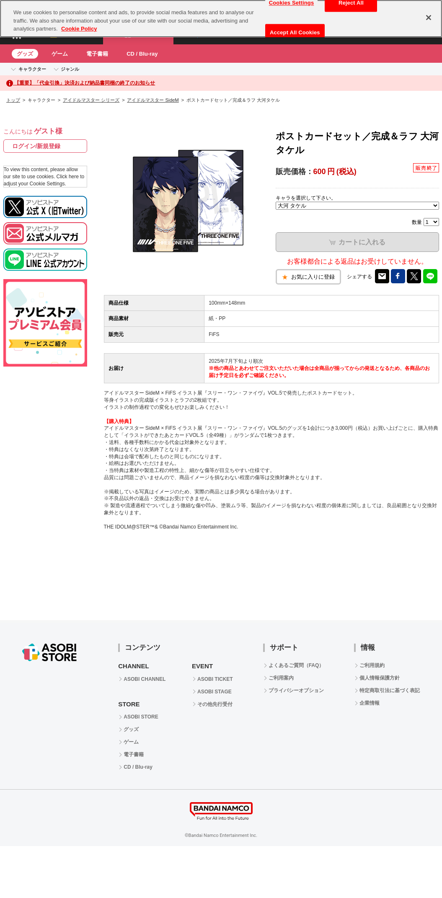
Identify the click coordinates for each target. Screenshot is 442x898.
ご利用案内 (281, 678)
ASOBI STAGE (214, 692)
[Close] (428, 17)
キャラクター (32, 69)
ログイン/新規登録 (36, 146)
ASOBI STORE (141, 717)
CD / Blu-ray (142, 54)
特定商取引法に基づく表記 (389, 690)
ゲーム (60, 54)
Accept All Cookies (295, 32)
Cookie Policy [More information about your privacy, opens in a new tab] (79, 29)
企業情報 (369, 703)
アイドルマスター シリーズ (91, 100)
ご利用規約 (372, 665)
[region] (221, 18)
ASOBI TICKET (215, 679)
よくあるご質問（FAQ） (296, 665)
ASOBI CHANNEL (144, 679)
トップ (13, 100)
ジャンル (70, 69)
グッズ (25, 54)
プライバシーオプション (296, 690)
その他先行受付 (215, 704)
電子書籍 (97, 54)
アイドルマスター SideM (152, 100)
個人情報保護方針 (379, 678)
